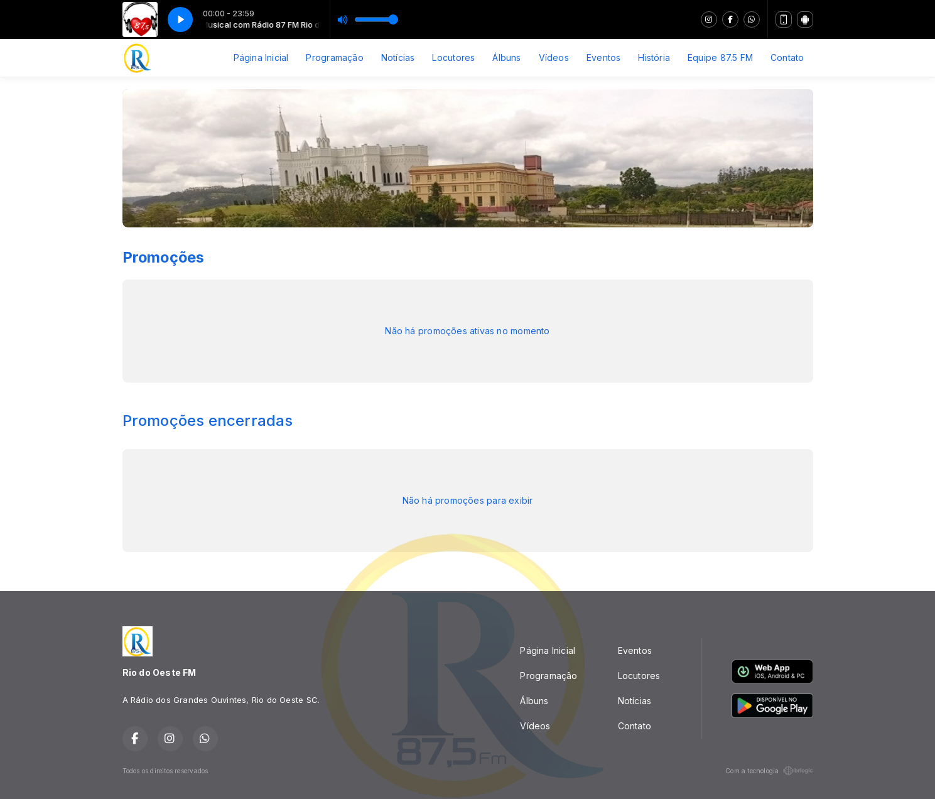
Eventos (603, 57)
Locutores (453, 57)
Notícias (398, 57)
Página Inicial (261, 57)
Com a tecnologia (769, 770)
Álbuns (506, 57)
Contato (787, 57)
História (654, 57)
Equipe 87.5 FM (720, 57)
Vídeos (554, 57)
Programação (334, 57)
